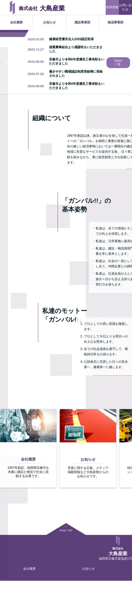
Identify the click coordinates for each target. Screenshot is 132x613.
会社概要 (16, 22)
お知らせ (49, 22)
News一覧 (118, 94)
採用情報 (112, 7)
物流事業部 (115, 22)
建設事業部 (82, 22)
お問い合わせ (125, 7)
